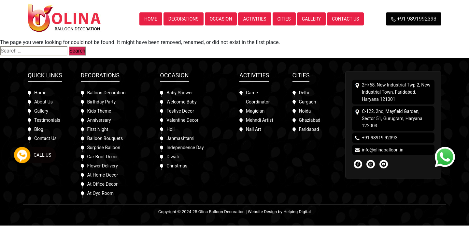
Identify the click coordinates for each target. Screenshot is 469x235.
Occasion (221, 19)
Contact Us (345, 19)
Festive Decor (180, 111)
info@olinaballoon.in (383, 149)
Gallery (311, 19)
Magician (255, 111)
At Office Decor (102, 184)
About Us (43, 101)
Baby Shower (179, 92)
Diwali (172, 156)
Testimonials (47, 120)
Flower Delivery (102, 165)
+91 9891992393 (413, 19)
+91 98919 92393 (379, 137)
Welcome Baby (181, 101)
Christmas (176, 165)
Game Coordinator (258, 97)
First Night (97, 129)
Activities (254, 19)
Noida (305, 111)
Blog (38, 129)
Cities (284, 19)
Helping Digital (297, 211)
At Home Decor (102, 175)
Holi (170, 129)
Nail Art (253, 129)
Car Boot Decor (102, 156)
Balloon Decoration (106, 92)
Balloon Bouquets (105, 138)
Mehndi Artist (259, 120)
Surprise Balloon (104, 147)
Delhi (304, 92)
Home (150, 19)
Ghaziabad (309, 120)
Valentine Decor (182, 120)
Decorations (183, 19)
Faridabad (309, 129)
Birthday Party (101, 101)
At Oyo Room (100, 193)
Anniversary (99, 120)
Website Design (262, 211)
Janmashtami (180, 138)
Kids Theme (99, 111)
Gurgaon (307, 101)
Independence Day (185, 147)
